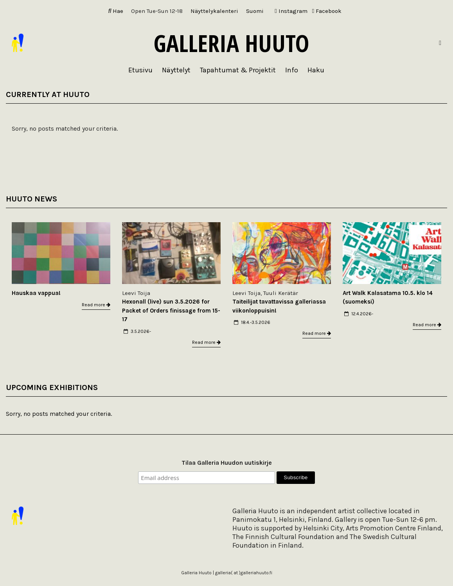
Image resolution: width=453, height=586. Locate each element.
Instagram (291, 10)
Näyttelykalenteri (214, 10)
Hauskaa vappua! (36, 293)
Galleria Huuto (231, 43)
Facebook (327, 10)
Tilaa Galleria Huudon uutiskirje (227, 462)
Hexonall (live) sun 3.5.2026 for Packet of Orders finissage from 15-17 (171, 310)
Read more (96, 304)
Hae (116, 10)
